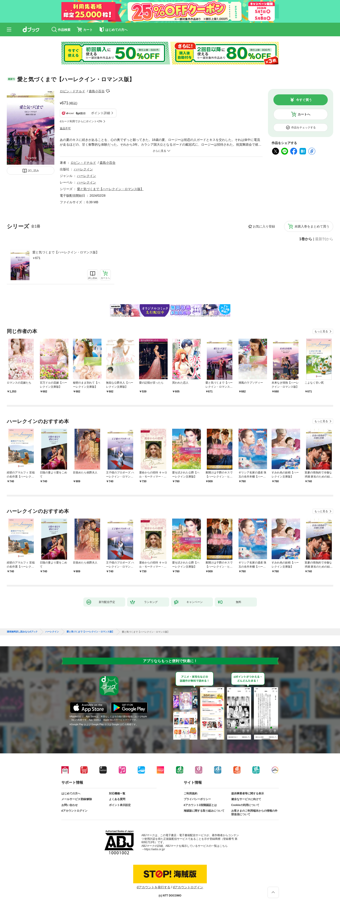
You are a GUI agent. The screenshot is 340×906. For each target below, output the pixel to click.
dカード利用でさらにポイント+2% (81, 121)
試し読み (33, 170)
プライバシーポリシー (197, 799)
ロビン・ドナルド (72, 91)
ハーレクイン (83, 169)
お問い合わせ (69, 805)
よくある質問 (117, 799)
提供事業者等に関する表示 (247, 793)
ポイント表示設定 (120, 805)
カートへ (304, 114)
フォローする (108, 91)
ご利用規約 (190, 793)
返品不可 (65, 128)
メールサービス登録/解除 (76, 799)
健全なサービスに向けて (246, 799)
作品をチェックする (303, 127)
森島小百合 (97, 91)
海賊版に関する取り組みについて (204, 810)
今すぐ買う (304, 100)
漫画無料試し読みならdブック (22, 632)
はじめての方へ (70, 793)
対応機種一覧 (117, 793)
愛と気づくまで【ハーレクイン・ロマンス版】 (65, 252)
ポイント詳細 (100, 113)
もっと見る (321, 331)
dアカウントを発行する (153, 887)
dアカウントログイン (74, 810)
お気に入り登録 (264, 226)
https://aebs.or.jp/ (154, 849)
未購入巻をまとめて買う (311, 226)
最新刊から (324, 239)
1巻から (305, 239)
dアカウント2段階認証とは (200, 805)
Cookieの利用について (245, 805)
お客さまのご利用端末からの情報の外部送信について (254, 812)
